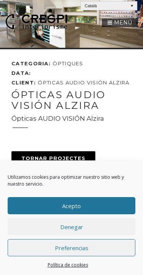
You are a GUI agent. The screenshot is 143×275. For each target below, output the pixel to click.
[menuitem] (108, 5)
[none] (108, 5)
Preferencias (71, 248)
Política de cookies (68, 265)
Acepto (71, 206)
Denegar (71, 227)
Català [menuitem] (91, 5)
